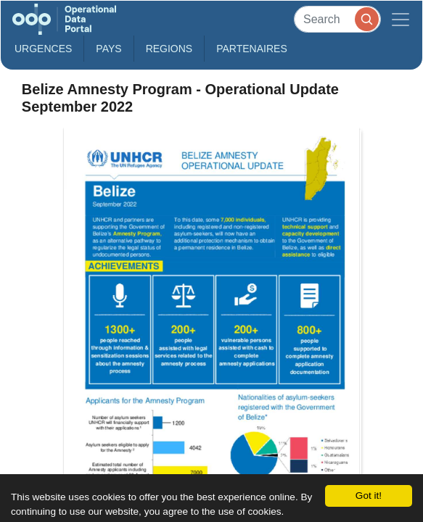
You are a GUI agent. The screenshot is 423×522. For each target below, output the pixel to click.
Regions (169, 48)
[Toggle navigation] (400, 19)
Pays (108, 48)
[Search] (337, 19)
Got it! (369, 495)
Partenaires (251, 48)
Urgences (43, 48)
